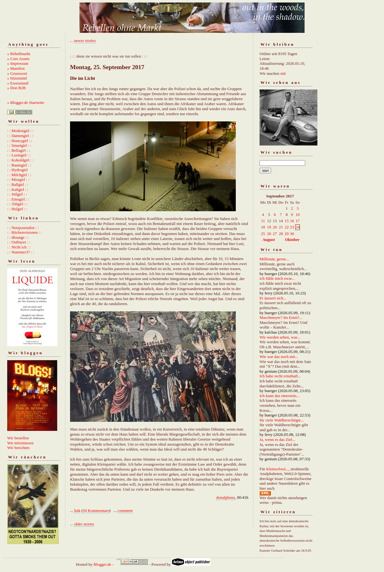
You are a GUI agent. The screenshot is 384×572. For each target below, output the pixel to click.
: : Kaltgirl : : (17, 189)
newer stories (85, 40)
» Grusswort (17, 73)
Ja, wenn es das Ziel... (277, 439)
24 (298, 227)
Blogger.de (102, 564)
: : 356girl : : (17, 204)
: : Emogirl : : (18, 199)
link (77, 510)
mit (283, 73)
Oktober (292, 239)
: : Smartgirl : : (19, 145)
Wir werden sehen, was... (280, 337)
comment (125, 510)
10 (298, 214)
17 (298, 220)
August (268, 239)
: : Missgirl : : (18, 179)
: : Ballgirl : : (17, 184)
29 (287, 233)
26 (269, 233)
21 (281, 227)
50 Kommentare (96, 510)
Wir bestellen (18, 438)
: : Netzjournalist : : (23, 227)
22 (287, 227)
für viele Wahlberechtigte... (282, 420)
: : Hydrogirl (17, 169)
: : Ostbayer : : (18, 242)
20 (275, 227)
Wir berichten (18, 447)
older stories (84, 524)
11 (263, 220)
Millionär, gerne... (274, 259)
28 (281, 233)
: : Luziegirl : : (19, 155)
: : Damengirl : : (20, 135)
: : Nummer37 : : (20, 252)
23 (292, 227)
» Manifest (16, 68)
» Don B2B (16, 87)
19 (269, 227)
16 (292, 220)
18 (263, 227)
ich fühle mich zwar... (277, 278)
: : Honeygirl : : (19, 140)
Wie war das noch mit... (279, 356)
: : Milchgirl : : (19, 174)
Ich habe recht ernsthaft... (280, 376)
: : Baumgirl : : (19, 165)
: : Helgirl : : (17, 209)
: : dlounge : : (18, 237)
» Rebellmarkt (18, 53)
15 (287, 220)
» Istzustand (17, 78)
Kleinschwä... (277, 469)
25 (263, 233)
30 (292, 233)
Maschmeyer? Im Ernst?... (281, 317)
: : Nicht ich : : (19, 247)
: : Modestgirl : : (20, 130)
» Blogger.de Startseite (25, 102)
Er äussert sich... (273, 298)
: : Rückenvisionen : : (24, 232)
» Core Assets (18, 58)
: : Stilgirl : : (17, 194)
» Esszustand (17, 83)
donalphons (225, 497)
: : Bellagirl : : (18, 150)
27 (275, 233)
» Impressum (17, 63)
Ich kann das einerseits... (280, 395)
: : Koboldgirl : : (20, 160)
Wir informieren (20, 443)
